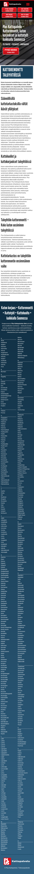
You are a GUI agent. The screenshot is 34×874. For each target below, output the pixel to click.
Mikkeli (3, 846)
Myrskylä (20, 349)
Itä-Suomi (4, 513)
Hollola (3, 464)
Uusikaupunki (22, 744)
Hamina (3, 428)
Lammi (3, 747)
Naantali (20, 362)
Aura (2, 366)
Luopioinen (4, 809)
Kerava (3, 623)
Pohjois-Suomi (22, 473)
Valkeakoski (21, 757)
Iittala (2, 493)
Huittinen (3, 468)
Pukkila (20, 489)
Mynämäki (21, 347)
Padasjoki (21, 415)
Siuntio (20, 623)
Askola (3, 364)
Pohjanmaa (21, 465)
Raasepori (21, 526)
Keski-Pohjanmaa (6, 627)
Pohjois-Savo (22, 471)
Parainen (20, 421)
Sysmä (20, 655)
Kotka (2, 689)
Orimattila (21, 400)
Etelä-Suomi (4, 400)
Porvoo (20, 483)
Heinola (3, 452)
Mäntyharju (21, 357)
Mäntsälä (20, 351)
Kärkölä (3, 730)
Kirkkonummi (5, 651)
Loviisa (3, 803)
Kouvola (3, 691)
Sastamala (21, 589)
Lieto (2, 783)
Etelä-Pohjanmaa (6, 396)
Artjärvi (3, 358)
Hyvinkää (3, 474)
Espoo (3, 392)
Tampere (20, 676)
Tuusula (20, 717)
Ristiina (20, 554)
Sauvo (19, 593)
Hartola (3, 438)
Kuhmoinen (4, 701)
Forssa (3, 413)
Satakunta (21, 591)
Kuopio (3, 703)
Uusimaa (20, 746)
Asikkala (3, 360)
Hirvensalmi (4, 462)
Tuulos (20, 713)
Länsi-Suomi (4, 819)
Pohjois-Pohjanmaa (23, 469)
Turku (19, 706)
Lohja (2, 791)
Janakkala (4, 522)
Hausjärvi (4, 450)
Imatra (3, 503)
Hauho (3, 448)
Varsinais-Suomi (23, 773)
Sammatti (21, 587)
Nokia (19, 377)
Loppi (2, 801)
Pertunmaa (21, 441)
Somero (20, 633)
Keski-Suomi (5, 629)
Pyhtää (20, 499)
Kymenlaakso (5, 724)
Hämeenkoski (5, 480)
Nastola (20, 370)
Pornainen (21, 481)
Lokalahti (4, 799)
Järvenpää (4, 552)
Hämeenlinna (5, 484)
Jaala (2, 518)
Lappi (2, 757)
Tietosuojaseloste (24, 868)
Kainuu (3, 561)
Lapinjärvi (4, 749)
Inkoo (2, 507)
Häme (3, 478)
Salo (19, 581)
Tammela (20, 672)
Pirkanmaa (21, 459)
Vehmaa (20, 777)
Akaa (2, 340)
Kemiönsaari (5, 619)
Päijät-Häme (21, 515)
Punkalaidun (21, 493)
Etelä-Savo (4, 398)
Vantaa (20, 767)
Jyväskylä (4, 544)
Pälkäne (20, 517)
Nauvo (20, 372)
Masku (3, 832)
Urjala (19, 732)
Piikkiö (20, 457)
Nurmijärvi (21, 389)
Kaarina (3, 557)
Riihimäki (20, 548)
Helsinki (3, 456)
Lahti (2, 739)
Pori (19, 479)
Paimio (20, 417)
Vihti (19, 795)
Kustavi (3, 714)
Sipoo (19, 619)
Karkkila (3, 593)
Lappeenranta (5, 755)
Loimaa (3, 795)
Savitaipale (21, 595)
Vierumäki (21, 793)
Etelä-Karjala (5, 394)
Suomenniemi (22, 649)
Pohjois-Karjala (22, 467)
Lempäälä (4, 775)
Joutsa (3, 530)
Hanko (3, 434)
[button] (28, 4)
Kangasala (4, 569)
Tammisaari (21, 674)
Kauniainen (4, 607)
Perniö (20, 437)
